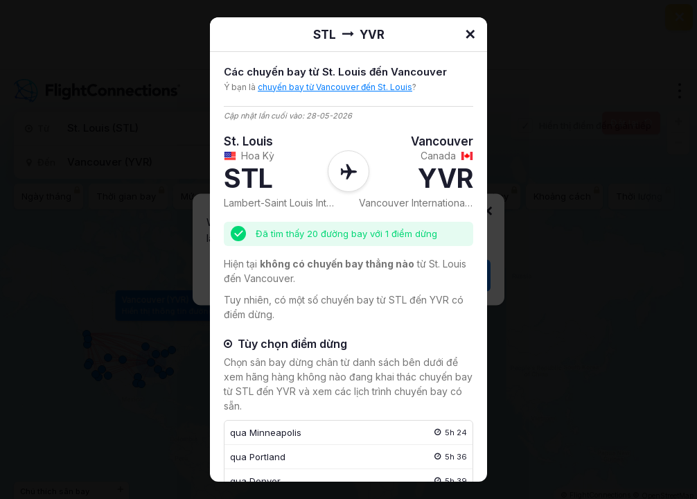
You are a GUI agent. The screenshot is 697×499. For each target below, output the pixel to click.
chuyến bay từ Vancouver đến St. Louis (335, 87)
